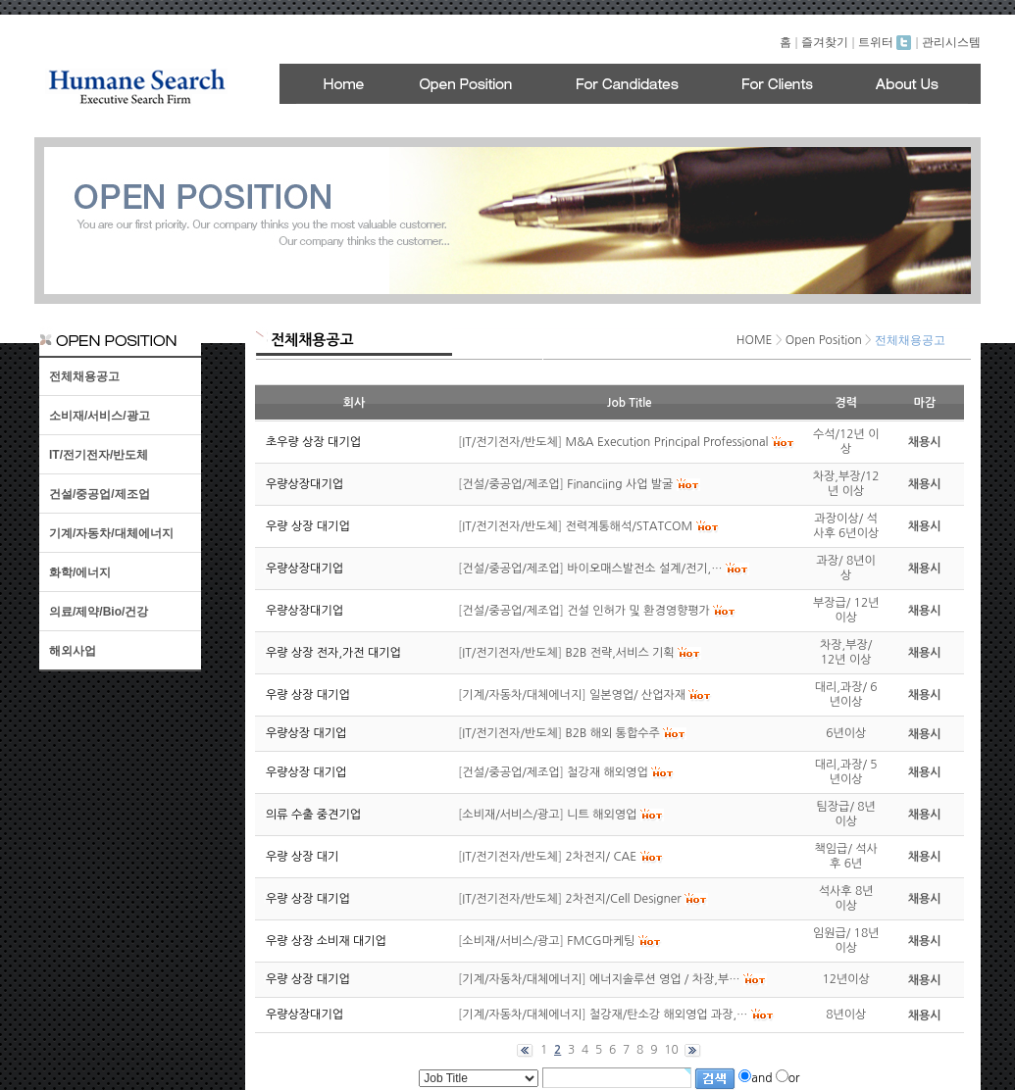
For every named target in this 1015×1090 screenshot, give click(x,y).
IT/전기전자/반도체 (98, 455)
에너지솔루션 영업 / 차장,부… (664, 979)
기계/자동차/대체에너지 (111, 533)
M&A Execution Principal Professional (667, 442)
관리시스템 (951, 42)
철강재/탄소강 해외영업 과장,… (668, 1014)
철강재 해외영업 (607, 772)
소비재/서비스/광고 (99, 415)
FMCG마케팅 (600, 941)
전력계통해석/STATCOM (629, 526)
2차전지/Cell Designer (624, 899)
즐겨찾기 (824, 42)
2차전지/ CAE (601, 857)
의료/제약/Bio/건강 (98, 612)
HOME (754, 340)
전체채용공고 (84, 376)
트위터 (885, 42)
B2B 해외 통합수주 (613, 733)
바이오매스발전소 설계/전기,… (644, 568)
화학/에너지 (80, 572)
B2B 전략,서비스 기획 (620, 653)
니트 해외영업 (601, 814)
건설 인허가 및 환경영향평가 (638, 611)
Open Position (824, 340)
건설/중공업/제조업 (99, 494)
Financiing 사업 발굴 (620, 484)
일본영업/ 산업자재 (637, 695)
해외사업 (72, 651)
